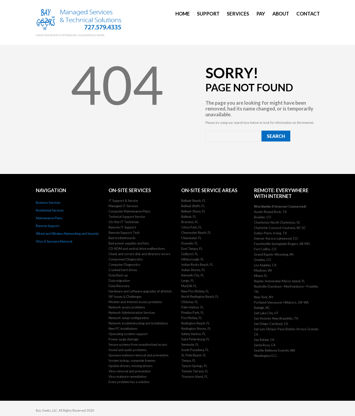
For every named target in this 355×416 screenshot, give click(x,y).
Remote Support (47, 225)
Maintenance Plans (49, 217)
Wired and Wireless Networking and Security (67, 233)
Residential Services (50, 209)
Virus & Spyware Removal (54, 240)
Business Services (48, 202)
